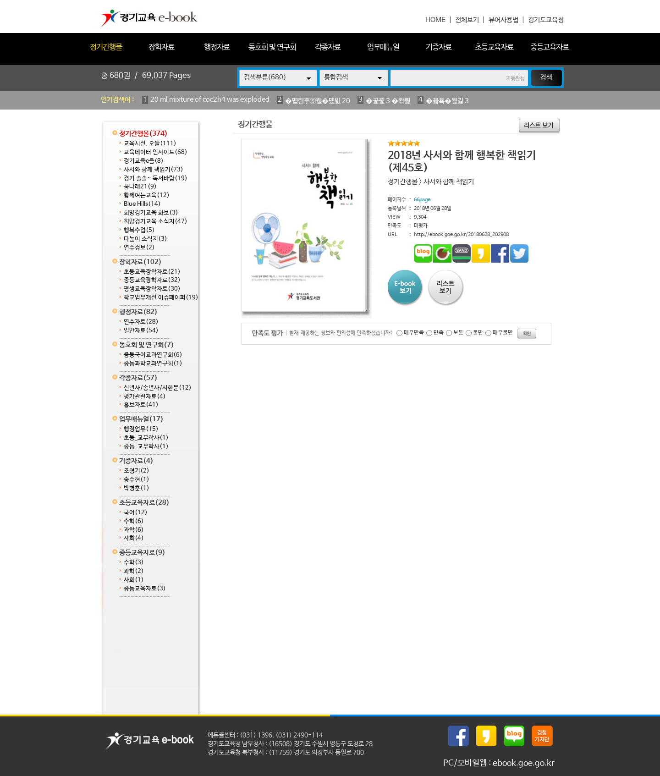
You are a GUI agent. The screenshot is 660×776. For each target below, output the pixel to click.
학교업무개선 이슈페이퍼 (161, 297)
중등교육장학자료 (152, 280)
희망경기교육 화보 (151, 212)
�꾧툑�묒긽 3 (447, 101)
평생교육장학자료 (152, 289)
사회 (134, 538)
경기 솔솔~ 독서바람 (155, 178)
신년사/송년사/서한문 (158, 388)
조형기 (136, 471)
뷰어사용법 (503, 20)
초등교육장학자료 (152, 272)
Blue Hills (142, 204)
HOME (435, 20)
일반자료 (141, 330)
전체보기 (467, 20)
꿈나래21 (140, 186)
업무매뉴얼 (383, 47)
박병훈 (136, 488)
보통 (458, 333)
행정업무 (141, 429)
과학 (134, 530)
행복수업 (139, 230)
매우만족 (414, 333)
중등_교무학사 (146, 446)
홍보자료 (141, 405)
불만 (478, 333)
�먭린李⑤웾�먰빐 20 (317, 101)
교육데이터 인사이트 (155, 152)
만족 (439, 333)
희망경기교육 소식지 (155, 221)
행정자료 (217, 47)
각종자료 (328, 47)
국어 (136, 512)
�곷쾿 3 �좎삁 (388, 101)
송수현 (136, 479)
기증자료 (438, 47)
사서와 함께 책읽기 (153, 169)
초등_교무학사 (146, 438)
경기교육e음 (144, 161)
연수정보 (139, 247)
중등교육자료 (549, 47)
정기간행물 (106, 47)
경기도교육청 (546, 20)
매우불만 (503, 333)
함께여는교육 (147, 195)
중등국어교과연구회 (153, 355)
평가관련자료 (145, 396)
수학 (134, 521)
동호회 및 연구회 (272, 47)
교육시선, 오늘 (150, 143)
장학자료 (161, 47)
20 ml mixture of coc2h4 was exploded (210, 100)
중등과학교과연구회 (153, 363)
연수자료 (141, 322)
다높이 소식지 (145, 239)
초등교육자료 (494, 47)
